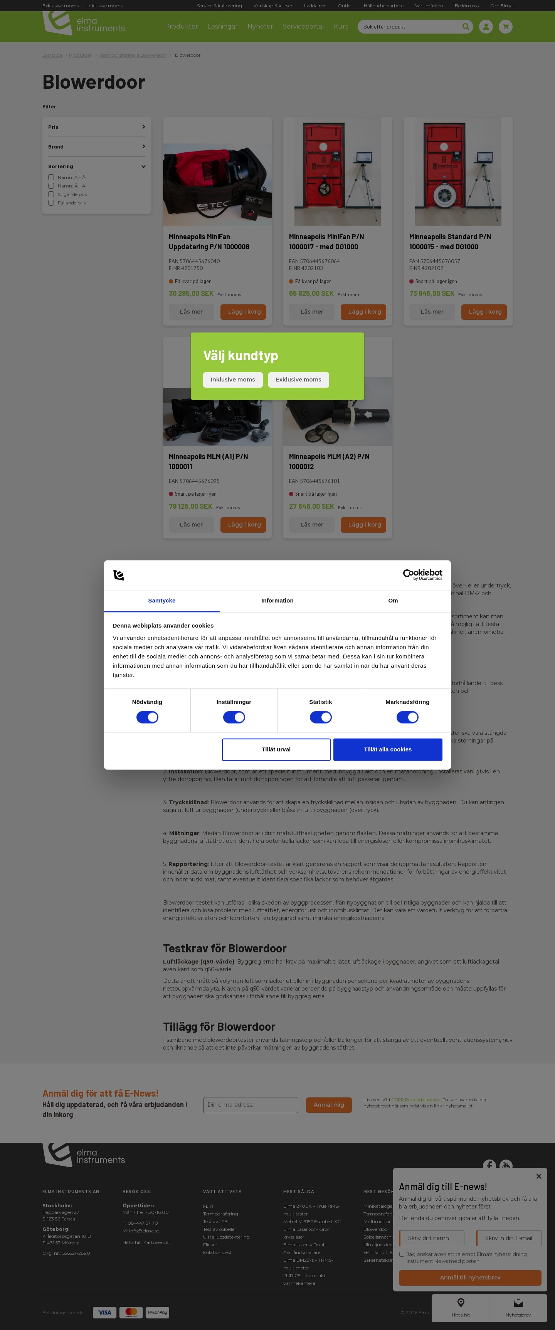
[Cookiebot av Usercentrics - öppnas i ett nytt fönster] (408, 575)
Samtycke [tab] (162, 600)
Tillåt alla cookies (388, 749)
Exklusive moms (298, 379)
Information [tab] (277, 600)
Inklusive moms (233, 379)
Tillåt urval (276, 749)
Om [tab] (393, 600)
